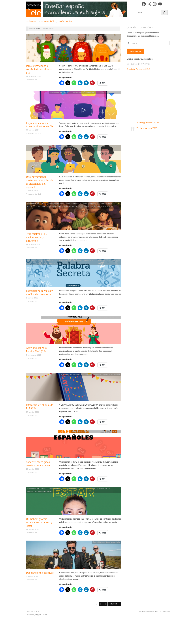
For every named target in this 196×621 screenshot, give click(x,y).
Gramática (92, 92)
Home (38, 28)
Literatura (105, 374)
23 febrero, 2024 (32, 130)
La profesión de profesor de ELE (60, 149)
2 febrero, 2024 (32, 191)
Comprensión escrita (79, 92)
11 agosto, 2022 (32, 529)
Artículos (31, 21)
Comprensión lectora (99, 146)
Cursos (47, 21)
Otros (29, 38)
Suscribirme (135, 51)
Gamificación (98, 35)
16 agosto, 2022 (32, 469)
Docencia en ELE (72, 35)
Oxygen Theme (41, 615)
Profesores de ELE (33, 80)
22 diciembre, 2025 (33, 76)
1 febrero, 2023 (32, 298)
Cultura (102, 203)
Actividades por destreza (36, 35)
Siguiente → (114, 604)
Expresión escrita (90, 317)
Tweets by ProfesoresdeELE (138, 69)
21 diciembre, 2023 (33, 244)
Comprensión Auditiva (56, 35)
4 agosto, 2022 (32, 576)
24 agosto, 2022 (32, 412)
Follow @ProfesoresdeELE (148, 123)
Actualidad (51, 146)
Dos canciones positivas (40, 572)
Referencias (65, 21)
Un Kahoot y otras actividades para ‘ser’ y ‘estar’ (39, 522)
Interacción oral (110, 35)
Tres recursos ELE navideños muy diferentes (36, 237)
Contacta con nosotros (148, 611)
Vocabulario (37, 38)
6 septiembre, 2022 (33, 355)
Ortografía (100, 92)
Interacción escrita (73, 206)
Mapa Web (166, 611)
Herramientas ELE (39, 149)
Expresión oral (86, 35)
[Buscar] (164, 12)
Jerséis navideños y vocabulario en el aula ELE (39, 69)
